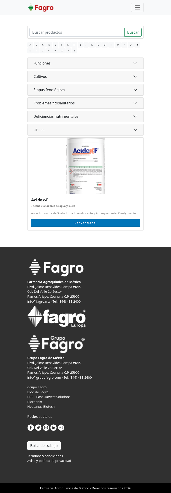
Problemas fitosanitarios (54, 103)
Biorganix (34, 402)
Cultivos (40, 76)
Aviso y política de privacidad (49, 460)
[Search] (77, 32)
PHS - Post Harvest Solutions (48, 397)
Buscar (133, 32)
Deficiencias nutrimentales (55, 116)
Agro (58, 488)
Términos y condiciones (45, 456)
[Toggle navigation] (137, 7)
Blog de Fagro (38, 392)
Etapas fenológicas (49, 89)
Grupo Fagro (36, 387)
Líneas (38, 129)
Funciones (42, 63)
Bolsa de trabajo (44, 445)
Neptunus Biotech (41, 406)
